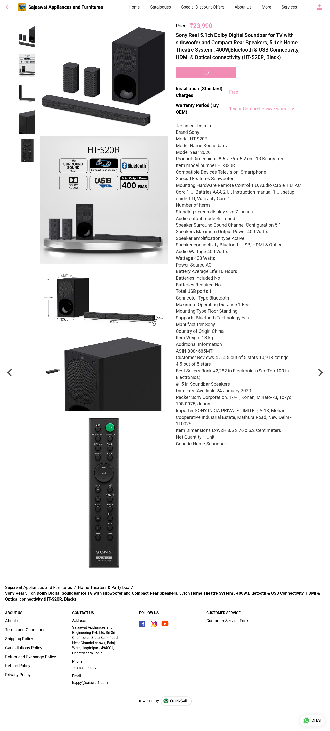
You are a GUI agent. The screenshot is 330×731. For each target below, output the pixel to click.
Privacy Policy (18, 674)
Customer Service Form (227, 620)
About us (13, 620)
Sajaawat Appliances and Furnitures (65, 7)
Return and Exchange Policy (30, 656)
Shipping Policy (19, 638)
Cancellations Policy (23, 647)
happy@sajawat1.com (90, 682)
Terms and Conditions (25, 629)
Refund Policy (17, 665)
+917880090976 (85, 668)
